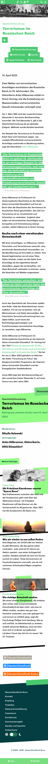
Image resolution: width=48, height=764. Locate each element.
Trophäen (9, 705)
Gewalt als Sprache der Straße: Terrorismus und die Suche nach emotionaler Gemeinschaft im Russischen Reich (24, 348)
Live (12, 761)
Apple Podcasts (15, 60)
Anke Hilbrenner (30, 146)
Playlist (36, 761)
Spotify (33, 54)
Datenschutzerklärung (16, 709)
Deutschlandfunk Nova (16, 692)
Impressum (10, 713)
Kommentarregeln (14, 721)
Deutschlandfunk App (24, 49)
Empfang (9, 700)
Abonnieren (34, 60)
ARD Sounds (17, 54)
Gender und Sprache (15, 726)
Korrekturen (11, 717)
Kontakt (9, 696)
